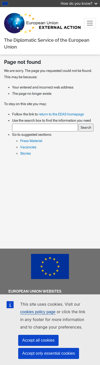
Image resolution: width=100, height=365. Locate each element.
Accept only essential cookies (48, 353)
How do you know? (79, 3)
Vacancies (28, 147)
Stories (25, 153)
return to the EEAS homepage (61, 114)
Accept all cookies (38, 340)
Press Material (31, 141)
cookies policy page (38, 312)
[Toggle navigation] (90, 23)
